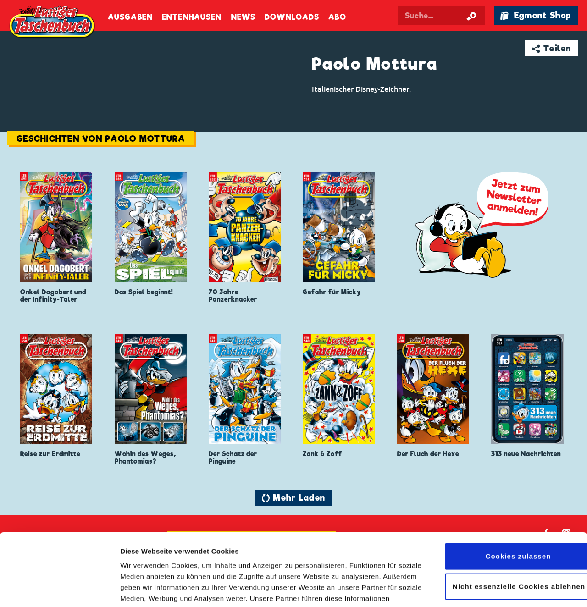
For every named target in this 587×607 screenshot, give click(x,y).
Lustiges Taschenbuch (52, 23)
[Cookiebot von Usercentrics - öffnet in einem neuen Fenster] (59, 589)
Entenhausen (192, 17)
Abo (337, 17)
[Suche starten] (471, 15)
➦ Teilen (551, 48)
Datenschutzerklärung (292, 564)
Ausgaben (130, 17)
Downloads (292, 17)
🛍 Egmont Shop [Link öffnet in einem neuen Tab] (535, 15)
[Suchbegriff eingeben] (441, 15)
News (243, 17)
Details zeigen (143, 589)
